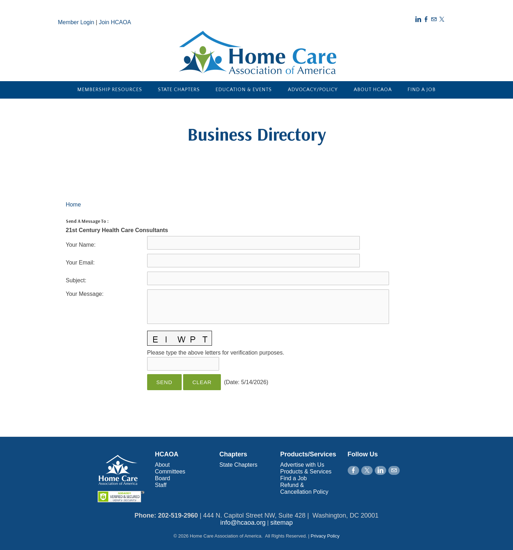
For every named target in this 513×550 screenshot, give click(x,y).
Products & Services (306, 471)
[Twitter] (442, 19)
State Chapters (179, 90)
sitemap (281, 522)
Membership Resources (109, 90)
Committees (170, 471)
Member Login (76, 22)
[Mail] (434, 19)
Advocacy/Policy (313, 90)
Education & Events (244, 90)
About (162, 465)
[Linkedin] (418, 19)
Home (73, 204)
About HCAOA (373, 90)
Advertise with (298, 465)
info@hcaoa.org (242, 522)
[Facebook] (426, 19)
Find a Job (422, 90)
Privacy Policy (325, 536)
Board (162, 478)
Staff (161, 485)
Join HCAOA (115, 22)
